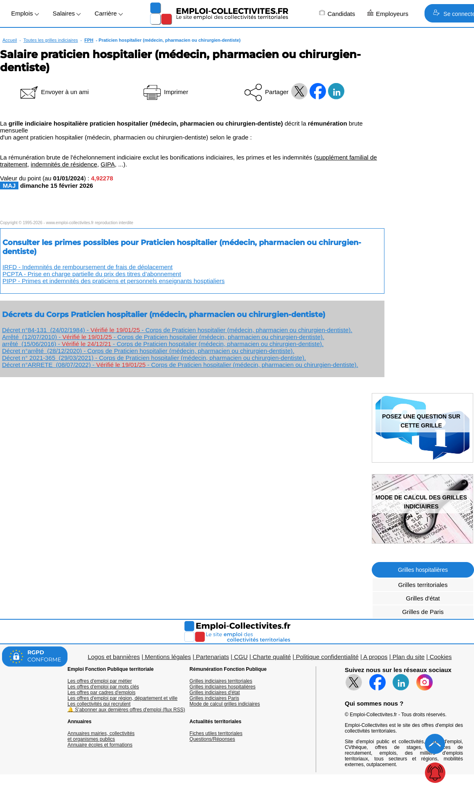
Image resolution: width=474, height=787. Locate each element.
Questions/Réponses (212, 739)
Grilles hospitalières (423, 570)
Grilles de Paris (423, 611)
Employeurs (387, 13)
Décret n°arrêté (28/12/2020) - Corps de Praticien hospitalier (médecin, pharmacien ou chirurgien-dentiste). (148, 350)
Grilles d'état (423, 598)
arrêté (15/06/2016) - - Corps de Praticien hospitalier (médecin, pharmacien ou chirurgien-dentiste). (162, 343)
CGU (240, 656)
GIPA (108, 164)
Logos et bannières (114, 656)
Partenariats (212, 656)
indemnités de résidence (64, 164)
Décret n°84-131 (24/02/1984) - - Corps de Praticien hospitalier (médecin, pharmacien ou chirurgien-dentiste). (177, 329)
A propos (375, 656)
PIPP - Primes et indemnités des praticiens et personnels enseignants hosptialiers (113, 280)
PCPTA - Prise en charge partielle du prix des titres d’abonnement (91, 273)
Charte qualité (272, 656)
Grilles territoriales (423, 584)
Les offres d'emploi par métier (99, 681)
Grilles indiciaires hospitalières (222, 687)
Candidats (337, 13)
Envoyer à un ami (54, 91)
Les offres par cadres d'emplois (101, 692)
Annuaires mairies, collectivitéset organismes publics (101, 736)
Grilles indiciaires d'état (214, 692)
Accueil (9, 40)
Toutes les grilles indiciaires (50, 40)
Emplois (25, 13)
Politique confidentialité (327, 656)
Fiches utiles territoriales (215, 733)
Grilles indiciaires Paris (214, 698)
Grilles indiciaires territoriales (220, 681)
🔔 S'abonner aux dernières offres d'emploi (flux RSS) (126, 710)
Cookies (440, 656)
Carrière (108, 13)
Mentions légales (168, 656)
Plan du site (409, 656)
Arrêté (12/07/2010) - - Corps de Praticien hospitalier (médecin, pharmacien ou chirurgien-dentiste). (163, 336)
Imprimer (165, 91)
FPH (88, 40)
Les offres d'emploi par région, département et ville (122, 698)
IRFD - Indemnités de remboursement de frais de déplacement (87, 266)
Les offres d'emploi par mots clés (103, 687)
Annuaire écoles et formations (100, 745)
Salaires (67, 13)
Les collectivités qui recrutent (98, 704)
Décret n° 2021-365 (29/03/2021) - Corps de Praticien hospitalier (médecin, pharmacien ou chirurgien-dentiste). (154, 357)
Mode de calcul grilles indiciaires (224, 704)
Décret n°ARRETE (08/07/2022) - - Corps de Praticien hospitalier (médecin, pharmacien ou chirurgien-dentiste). (180, 364)
